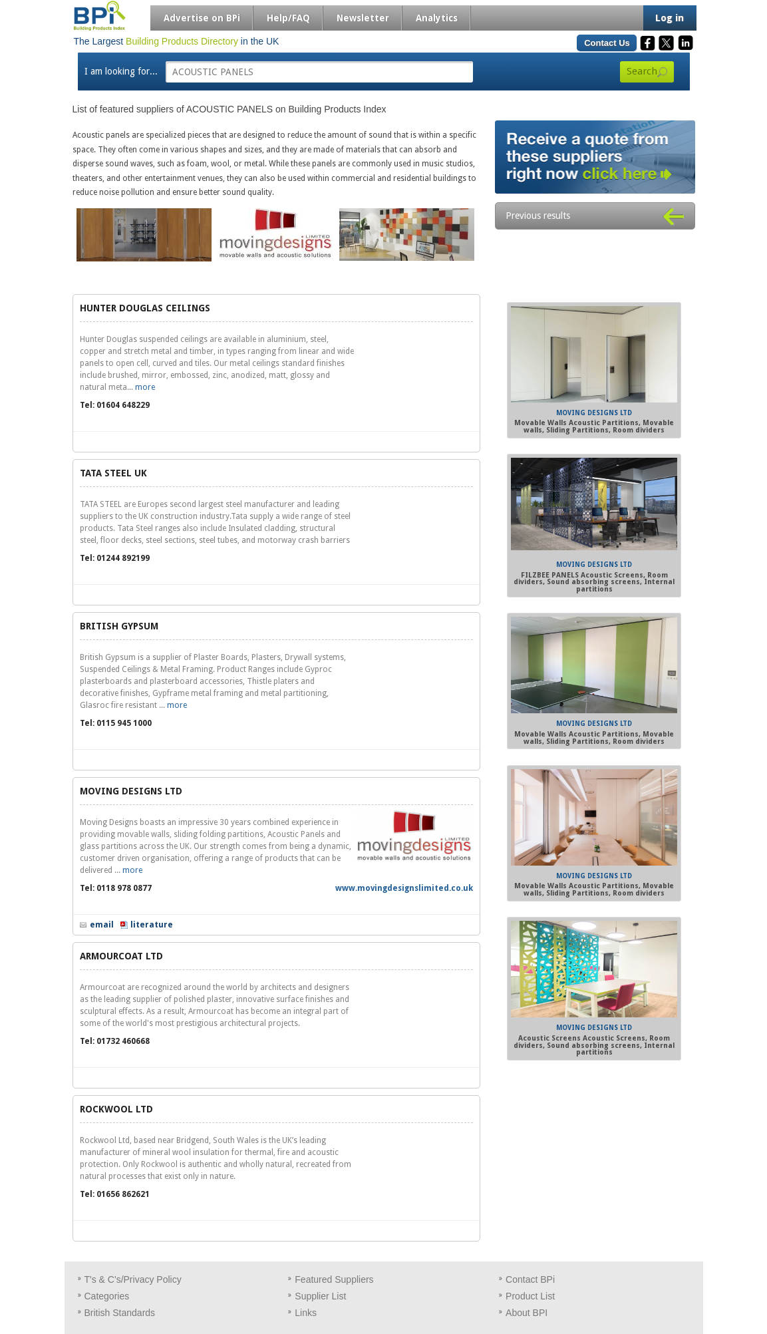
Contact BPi (530, 1279)
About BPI (526, 1312)
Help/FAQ (288, 18)
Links (306, 1312)
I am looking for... (121, 71)
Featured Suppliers (334, 1279)
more (145, 387)
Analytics (437, 18)
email (102, 924)
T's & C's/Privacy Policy (133, 1279)
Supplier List (320, 1296)
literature (151, 924)
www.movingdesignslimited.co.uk (404, 888)
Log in (669, 18)
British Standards (120, 1312)
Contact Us (607, 43)
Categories (107, 1296)
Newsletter (363, 18)
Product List (530, 1296)
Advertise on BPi (202, 18)
